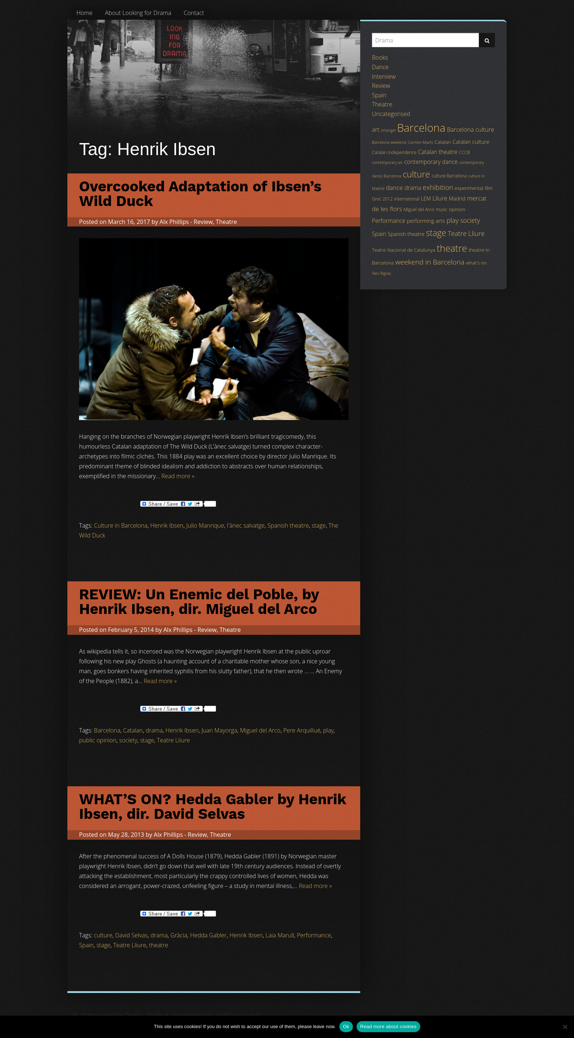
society (128, 740)
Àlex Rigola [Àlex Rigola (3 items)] (381, 273)
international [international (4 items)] (407, 199)
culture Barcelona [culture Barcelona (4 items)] (449, 176)
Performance (314, 935)
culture (103, 935)
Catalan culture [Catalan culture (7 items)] (470, 141)
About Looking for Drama (138, 13)
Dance (380, 67)
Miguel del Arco (260, 730)
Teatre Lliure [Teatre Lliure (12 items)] (466, 233)
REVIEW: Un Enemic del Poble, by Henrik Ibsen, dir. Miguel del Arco (199, 602)
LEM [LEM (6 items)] (426, 198)
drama (154, 730)
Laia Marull (279, 935)
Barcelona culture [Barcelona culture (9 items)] (470, 129)
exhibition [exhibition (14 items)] (438, 187)
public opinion (97, 740)
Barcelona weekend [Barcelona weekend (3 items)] (389, 142)
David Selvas (131, 935)
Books (380, 57)
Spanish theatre (288, 525)
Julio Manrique (205, 525)
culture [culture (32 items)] (416, 174)
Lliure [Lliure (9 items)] (439, 198)
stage (318, 525)
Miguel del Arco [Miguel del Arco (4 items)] (418, 209)
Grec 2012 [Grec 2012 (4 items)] (382, 199)
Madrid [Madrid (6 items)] (457, 198)
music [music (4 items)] (441, 209)
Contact (194, 13)
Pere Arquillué (301, 730)
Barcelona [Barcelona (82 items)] (421, 127)
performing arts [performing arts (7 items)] (426, 220)
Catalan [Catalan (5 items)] (443, 142)
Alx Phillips (174, 222)
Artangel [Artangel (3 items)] (388, 130)
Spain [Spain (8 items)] (379, 234)
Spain (86, 945)
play (328, 730)
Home (85, 13)
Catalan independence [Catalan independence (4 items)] (394, 152)
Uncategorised (391, 114)
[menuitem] (84, 13)
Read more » (177, 476)
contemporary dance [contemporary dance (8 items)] (431, 162)
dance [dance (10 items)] (394, 187)
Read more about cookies (388, 1026)
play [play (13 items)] (453, 220)
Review (203, 222)
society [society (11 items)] (470, 220)
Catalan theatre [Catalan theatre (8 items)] (438, 152)
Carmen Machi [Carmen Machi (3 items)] (420, 142)
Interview (384, 76)
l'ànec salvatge (246, 525)
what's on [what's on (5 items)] (476, 262)
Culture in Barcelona (121, 525)
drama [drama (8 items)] (413, 188)
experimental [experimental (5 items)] (469, 188)
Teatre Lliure (173, 740)
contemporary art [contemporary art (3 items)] (387, 162)
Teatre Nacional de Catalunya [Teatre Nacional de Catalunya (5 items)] (403, 250)
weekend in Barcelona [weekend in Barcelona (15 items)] (430, 262)
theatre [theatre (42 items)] (452, 248)
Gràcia (179, 935)
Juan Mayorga (219, 730)
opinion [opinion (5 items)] (457, 209)
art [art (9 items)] (375, 129)
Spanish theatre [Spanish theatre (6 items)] (406, 234)
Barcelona (107, 730)
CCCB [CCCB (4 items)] (464, 152)
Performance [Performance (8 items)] (388, 221)
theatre (158, 945)
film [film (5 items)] (489, 188)
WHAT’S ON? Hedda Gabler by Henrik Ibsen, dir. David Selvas (212, 806)
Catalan (133, 730)
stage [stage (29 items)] (436, 233)
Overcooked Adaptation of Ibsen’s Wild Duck (200, 194)
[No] (565, 1026)
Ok (346, 1026)
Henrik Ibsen (166, 525)
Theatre (226, 222)
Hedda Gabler (208, 935)
